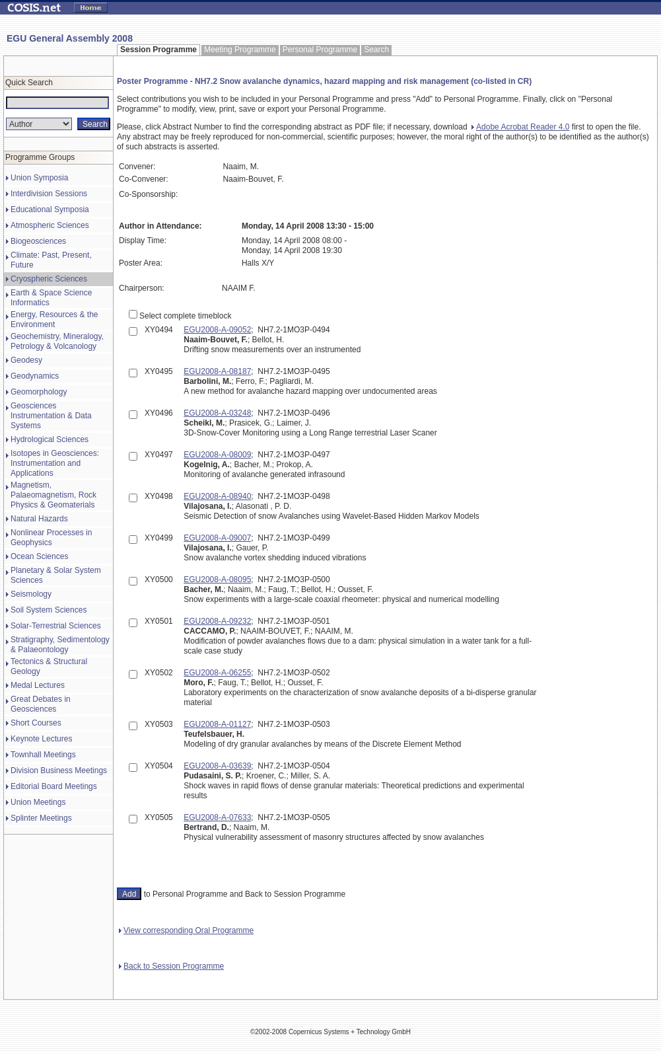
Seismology (31, 594)
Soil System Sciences (49, 610)
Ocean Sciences (39, 556)
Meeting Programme (240, 49)
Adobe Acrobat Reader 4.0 (520, 127)
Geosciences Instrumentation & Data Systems (51, 415)
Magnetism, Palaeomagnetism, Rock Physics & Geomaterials (53, 494)
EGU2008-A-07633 (217, 817)
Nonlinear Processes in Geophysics (51, 537)
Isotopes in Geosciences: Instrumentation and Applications (55, 463)
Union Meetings (38, 802)
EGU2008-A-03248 (217, 413)
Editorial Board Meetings (54, 786)
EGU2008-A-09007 (217, 538)
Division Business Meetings (59, 770)
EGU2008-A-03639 (217, 765)
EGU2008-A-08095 (217, 579)
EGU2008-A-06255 (217, 672)
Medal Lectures (38, 685)
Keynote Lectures (41, 738)
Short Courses (36, 723)
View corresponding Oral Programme (186, 930)
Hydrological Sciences (49, 439)
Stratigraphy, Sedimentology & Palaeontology (60, 644)
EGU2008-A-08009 (217, 454)
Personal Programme (320, 49)
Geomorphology (39, 391)
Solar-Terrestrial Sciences (56, 625)
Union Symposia (39, 177)
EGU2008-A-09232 (217, 621)
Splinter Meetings (41, 818)
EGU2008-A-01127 (217, 724)
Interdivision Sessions (49, 193)
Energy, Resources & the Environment (54, 319)
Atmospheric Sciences (50, 225)
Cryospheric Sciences (49, 278)
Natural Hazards (39, 518)
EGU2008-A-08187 (217, 371)
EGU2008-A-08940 (217, 496)
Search (376, 49)
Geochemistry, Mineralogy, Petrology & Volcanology (57, 341)
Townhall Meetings (43, 754)
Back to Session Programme (171, 966)
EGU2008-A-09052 (217, 329)
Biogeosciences (38, 241)
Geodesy (26, 360)
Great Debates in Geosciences (41, 704)
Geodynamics (35, 376)
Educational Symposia (50, 209)
